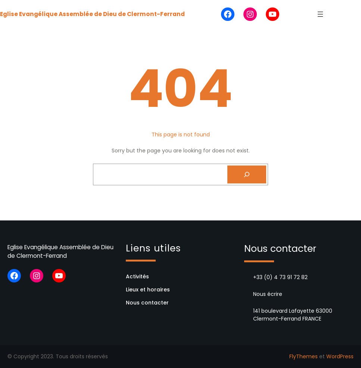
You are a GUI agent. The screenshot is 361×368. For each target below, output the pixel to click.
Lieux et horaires (148, 289)
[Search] (246, 174)
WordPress (340, 356)
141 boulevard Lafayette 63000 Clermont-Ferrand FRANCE (292, 314)
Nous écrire (267, 294)
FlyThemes (303, 356)
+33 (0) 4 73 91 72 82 (280, 277)
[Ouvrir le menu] (320, 14)
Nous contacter (147, 302)
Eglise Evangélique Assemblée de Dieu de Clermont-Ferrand (92, 14)
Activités (137, 276)
